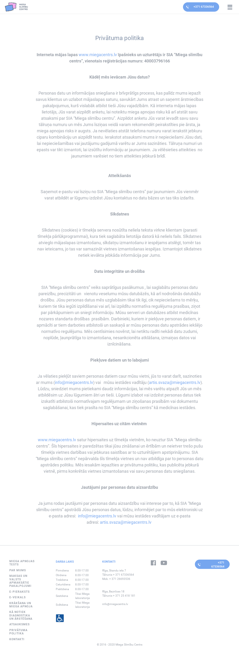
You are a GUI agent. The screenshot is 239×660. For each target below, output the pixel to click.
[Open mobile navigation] (229, 7)
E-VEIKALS (17, 597)
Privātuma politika (18, 632)
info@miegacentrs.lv (74, 382)
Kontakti (17, 639)
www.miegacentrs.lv (98, 54)
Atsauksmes (19, 624)
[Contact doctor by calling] (201, 7)
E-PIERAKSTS (19, 591)
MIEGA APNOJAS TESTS (22, 563)
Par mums (17, 570)
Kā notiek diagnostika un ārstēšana (20, 615)
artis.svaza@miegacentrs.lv (174, 382)
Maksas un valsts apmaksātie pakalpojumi (20, 581)
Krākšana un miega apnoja (21, 605)
